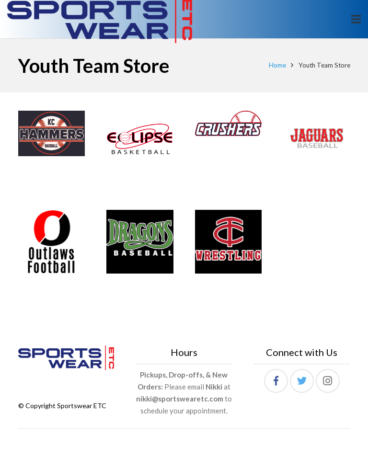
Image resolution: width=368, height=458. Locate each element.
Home (277, 65)
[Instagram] (328, 381)
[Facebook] (276, 381)
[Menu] (356, 19)
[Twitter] (302, 381)
